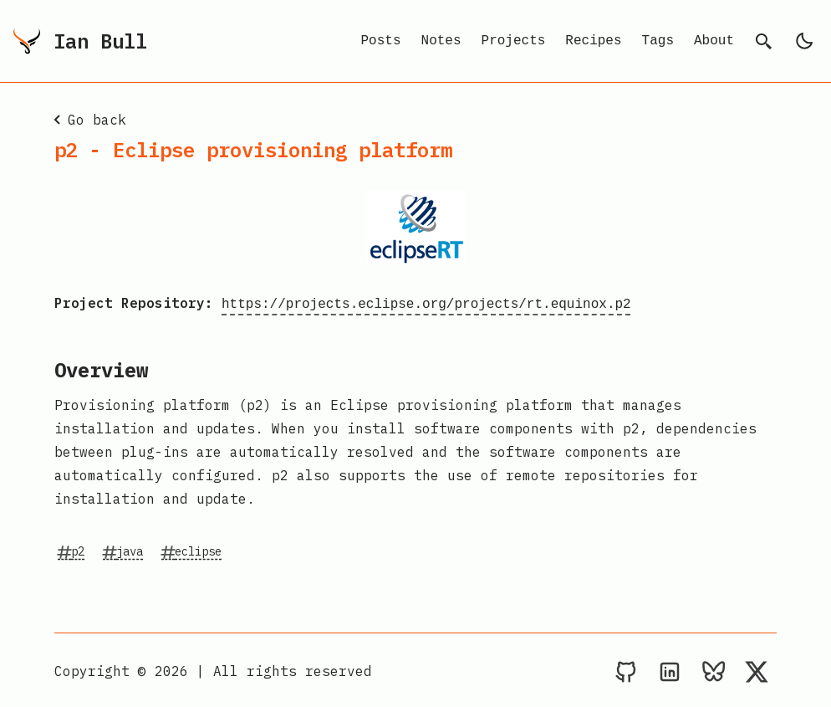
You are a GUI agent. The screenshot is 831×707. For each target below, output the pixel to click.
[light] (804, 41)
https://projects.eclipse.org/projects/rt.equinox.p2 (426, 303)
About (714, 41)
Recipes (593, 41)
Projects (514, 41)
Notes (441, 41)
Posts (381, 41)
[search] (764, 41)
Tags (658, 41)
